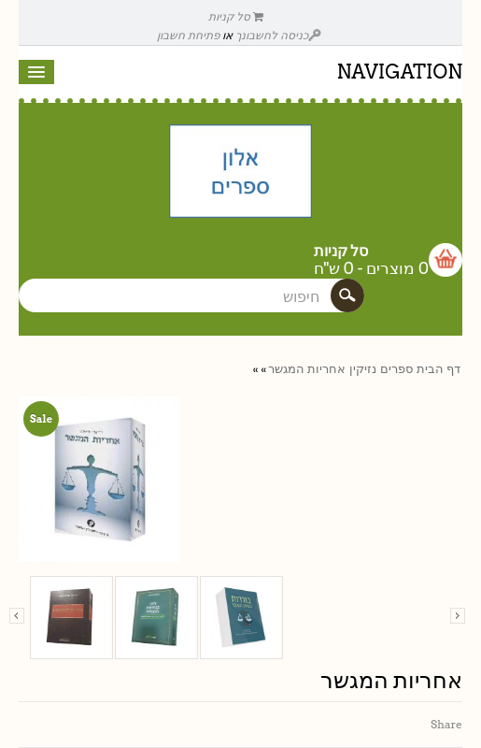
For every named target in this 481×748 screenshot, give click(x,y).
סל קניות (236, 16)
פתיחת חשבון (188, 35)
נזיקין (362, 369)
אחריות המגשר (307, 369)
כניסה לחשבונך (278, 35)
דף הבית (438, 369)
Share (446, 724)
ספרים (396, 369)
